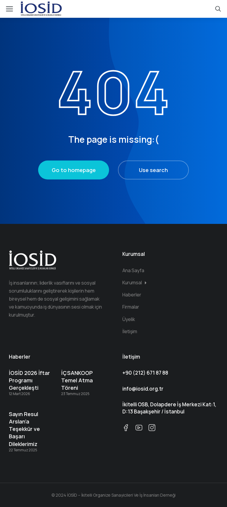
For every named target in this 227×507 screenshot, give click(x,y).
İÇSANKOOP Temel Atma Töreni (77, 380)
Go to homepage (74, 170)
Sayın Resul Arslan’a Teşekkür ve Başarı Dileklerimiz (24, 428)
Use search (153, 170)
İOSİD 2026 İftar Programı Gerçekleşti (29, 380)
